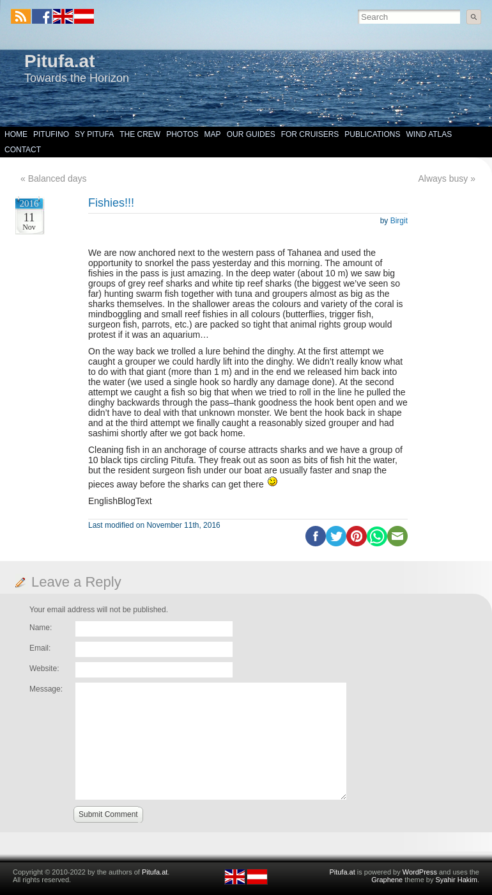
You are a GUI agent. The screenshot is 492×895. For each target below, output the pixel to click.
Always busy (443, 178)
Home (15, 134)
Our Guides (251, 134)
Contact (22, 149)
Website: (44, 668)
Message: (46, 689)
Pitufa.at (59, 61)
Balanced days (57, 178)
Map (212, 134)
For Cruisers (310, 134)
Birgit (399, 220)
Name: (40, 627)
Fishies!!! (111, 202)
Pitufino (51, 134)
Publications (372, 134)
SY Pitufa (94, 134)
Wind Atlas (429, 134)
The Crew (139, 134)
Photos (182, 134)
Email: (39, 648)
